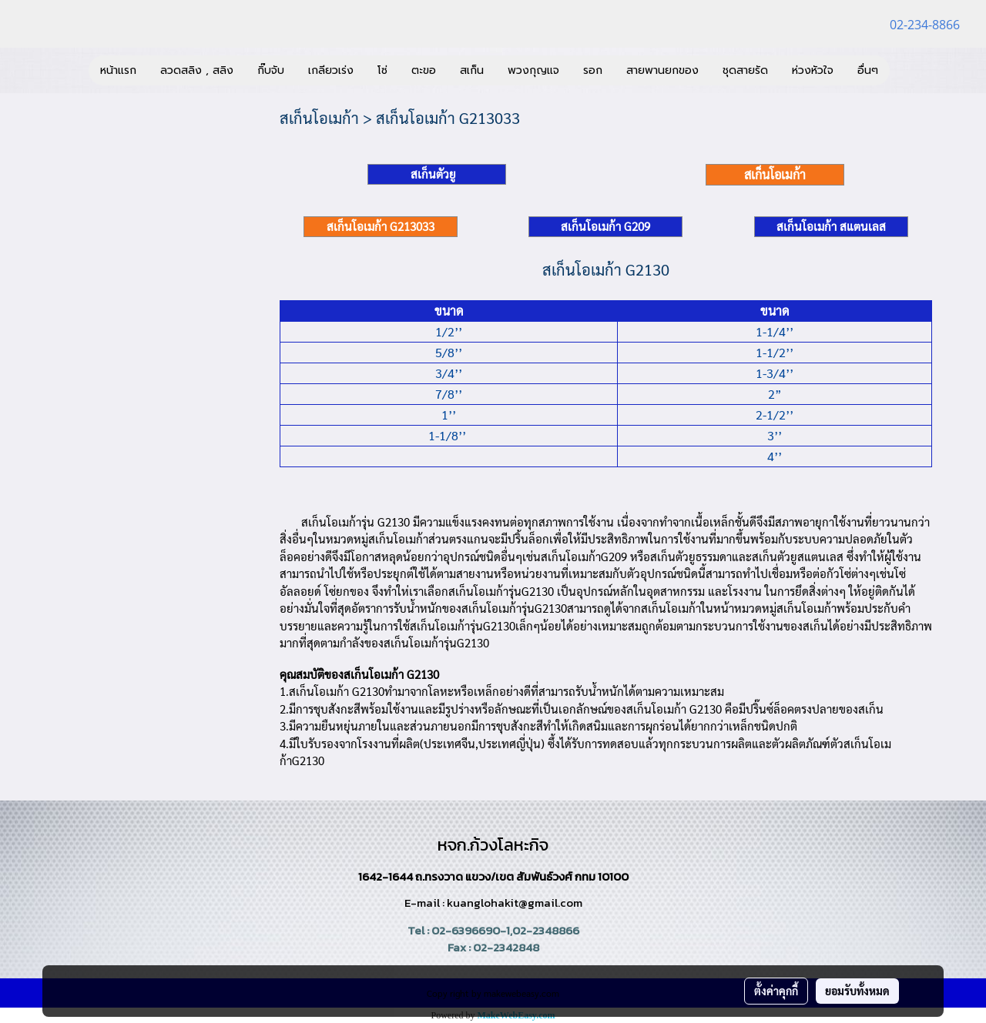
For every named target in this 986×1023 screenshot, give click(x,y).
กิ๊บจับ (270, 70)
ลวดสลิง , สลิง (196, 70)
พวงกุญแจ (533, 70)
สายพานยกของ (662, 70)
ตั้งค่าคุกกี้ (776, 991)
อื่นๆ (867, 70)
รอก (592, 70)
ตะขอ (423, 70)
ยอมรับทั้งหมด (857, 991)
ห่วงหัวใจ (812, 70)
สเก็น (472, 70)
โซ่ (382, 70)
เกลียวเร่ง (331, 70)
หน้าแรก (118, 70)
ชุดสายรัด (745, 70)
